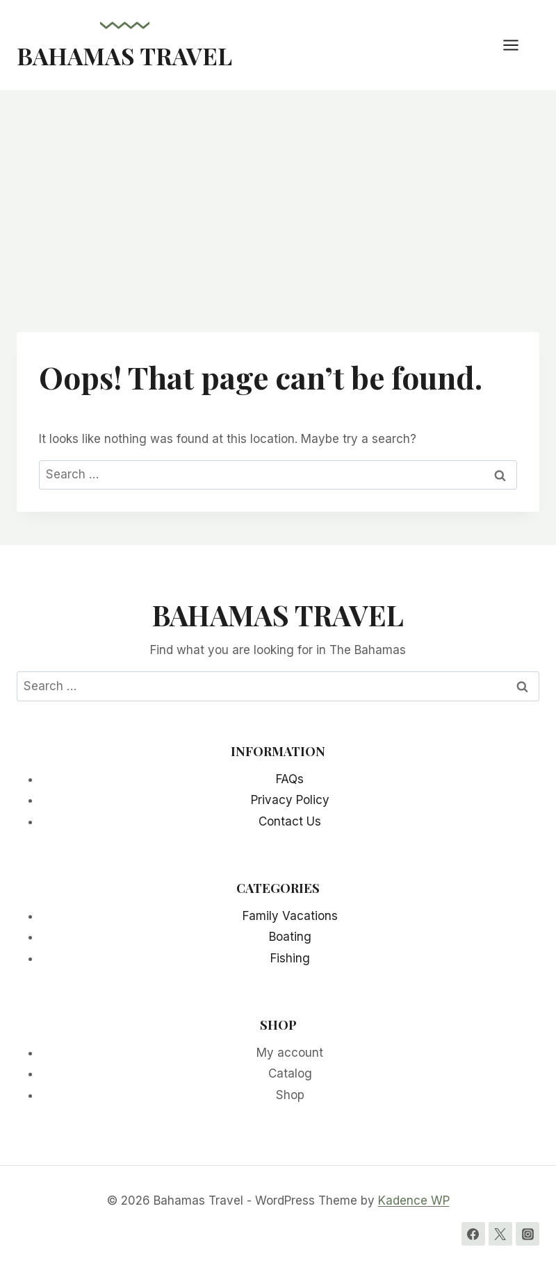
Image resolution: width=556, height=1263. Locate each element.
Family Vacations (290, 916)
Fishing (290, 958)
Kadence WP (414, 1200)
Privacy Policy (290, 800)
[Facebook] (473, 1234)
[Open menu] (517, 45)
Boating (290, 937)
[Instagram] (527, 1234)
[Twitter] (500, 1234)
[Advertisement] (278, 194)
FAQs (290, 779)
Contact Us (290, 821)
